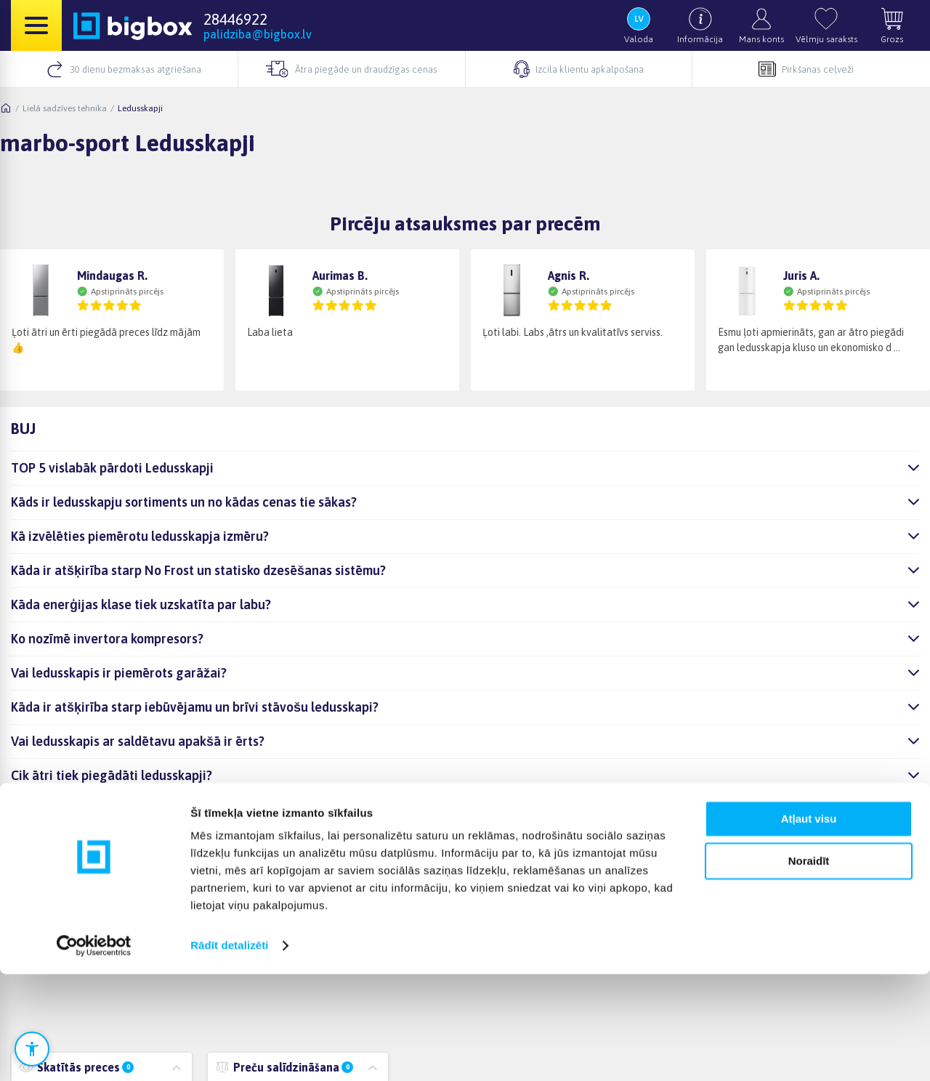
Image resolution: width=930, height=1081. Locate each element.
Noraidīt (809, 968)
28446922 (235, 19)
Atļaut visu (809, 926)
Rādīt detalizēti (229, 1052)
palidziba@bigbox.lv (257, 34)
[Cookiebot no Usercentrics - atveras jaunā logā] (94, 1053)
